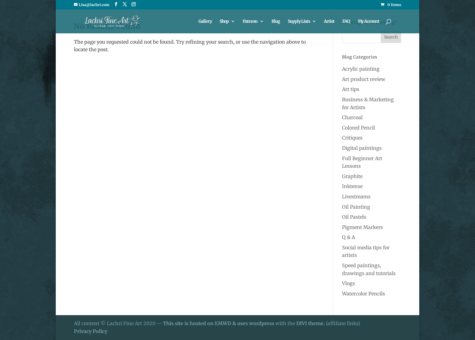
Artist (329, 21)
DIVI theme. (311, 323)
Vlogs (348, 283)
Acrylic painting (361, 69)
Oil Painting (356, 207)
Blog (275, 21)
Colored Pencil (358, 128)
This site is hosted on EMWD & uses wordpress (218, 323)
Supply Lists (299, 21)
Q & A (348, 237)
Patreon (250, 21)
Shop (224, 21)
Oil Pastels (354, 217)
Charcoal (352, 117)
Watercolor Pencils (363, 294)
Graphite (352, 176)
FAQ (346, 21)
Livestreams (356, 197)
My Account (368, 21)
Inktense (352, 186)
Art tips (350, 89)
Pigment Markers (362, 227)
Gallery (205, 21)
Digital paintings (362, 148)
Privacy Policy (90, 331)
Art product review (363, 79)
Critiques (352, 138)
